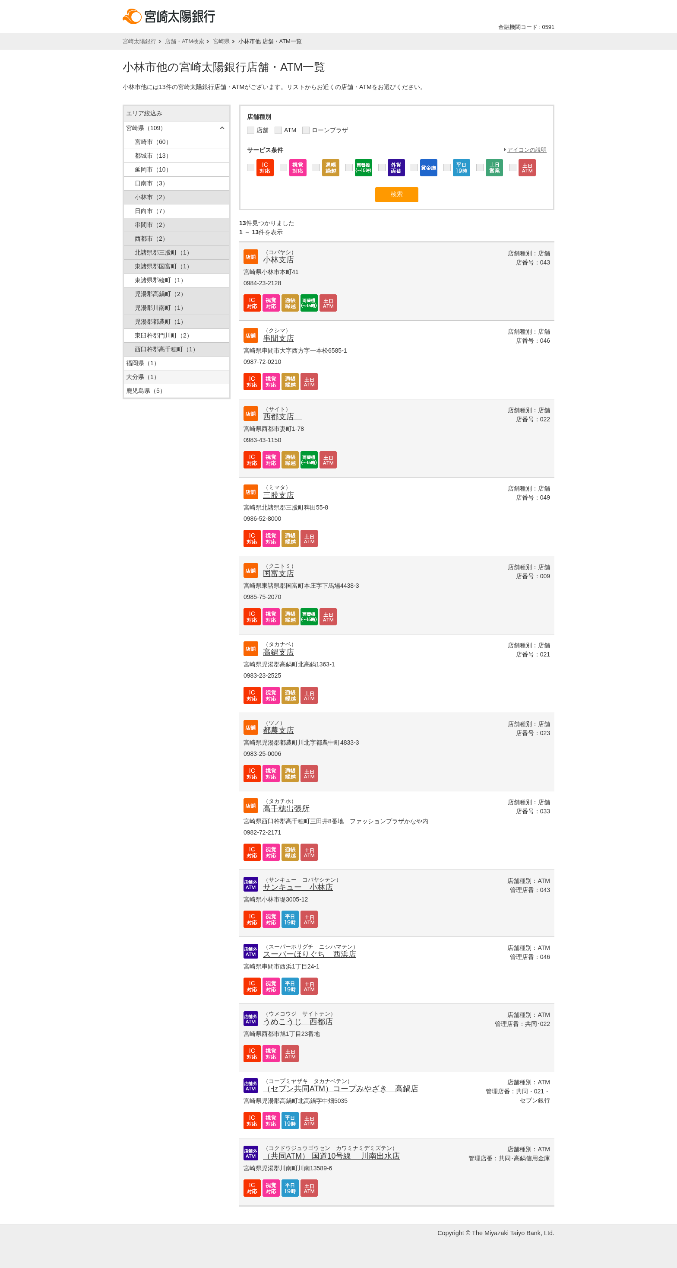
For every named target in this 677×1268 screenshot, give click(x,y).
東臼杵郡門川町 (164, 335)
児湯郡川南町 (161, 307)
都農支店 (278, 730)
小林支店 (278, 259)
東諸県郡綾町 (161, 280)
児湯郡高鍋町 (161, 293)
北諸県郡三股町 (164, 252)
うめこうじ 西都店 (298, 1021)
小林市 (151, 197)
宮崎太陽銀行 (139, 41)
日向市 (151, 210)
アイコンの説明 (527, 150)
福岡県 (143, 363)
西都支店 (282, 416)
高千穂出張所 (286, 808)
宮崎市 (153, 141)
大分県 (143, 376)
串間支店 (278, 338)
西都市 (151, 238)
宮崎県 (221, 41)
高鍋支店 (278, 652)
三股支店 (278, 495)
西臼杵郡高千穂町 (167, 349)
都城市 (153, 155)
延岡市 (153, 169)
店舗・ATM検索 (184, 41)
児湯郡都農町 (161, 321)
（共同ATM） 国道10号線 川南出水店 (331, 1156)
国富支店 (278, 573)
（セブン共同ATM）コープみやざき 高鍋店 (340, 1088)
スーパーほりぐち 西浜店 (309, 954)
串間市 (151, 224)
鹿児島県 (146, 390)
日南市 (151, 183)
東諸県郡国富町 (164, 266)
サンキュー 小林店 (298, 887)
